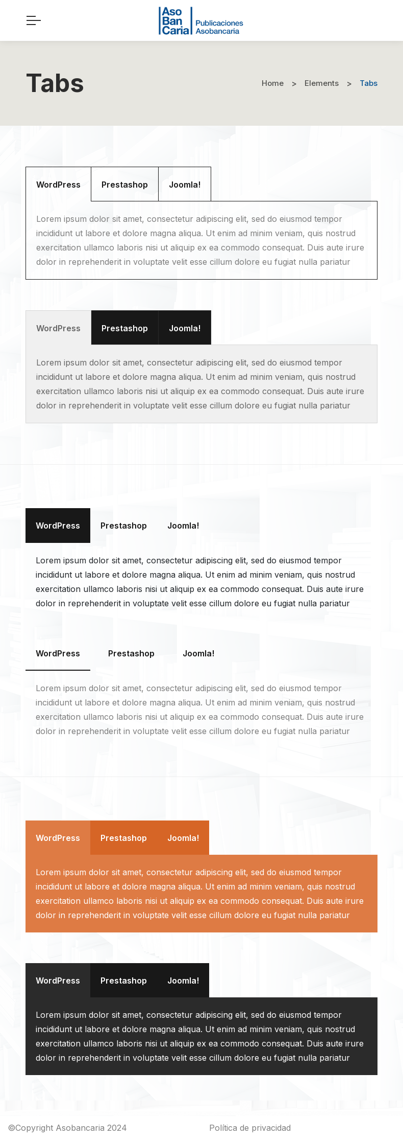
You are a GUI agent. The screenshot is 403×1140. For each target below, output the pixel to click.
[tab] (58, 184)
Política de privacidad (250, 1128)
